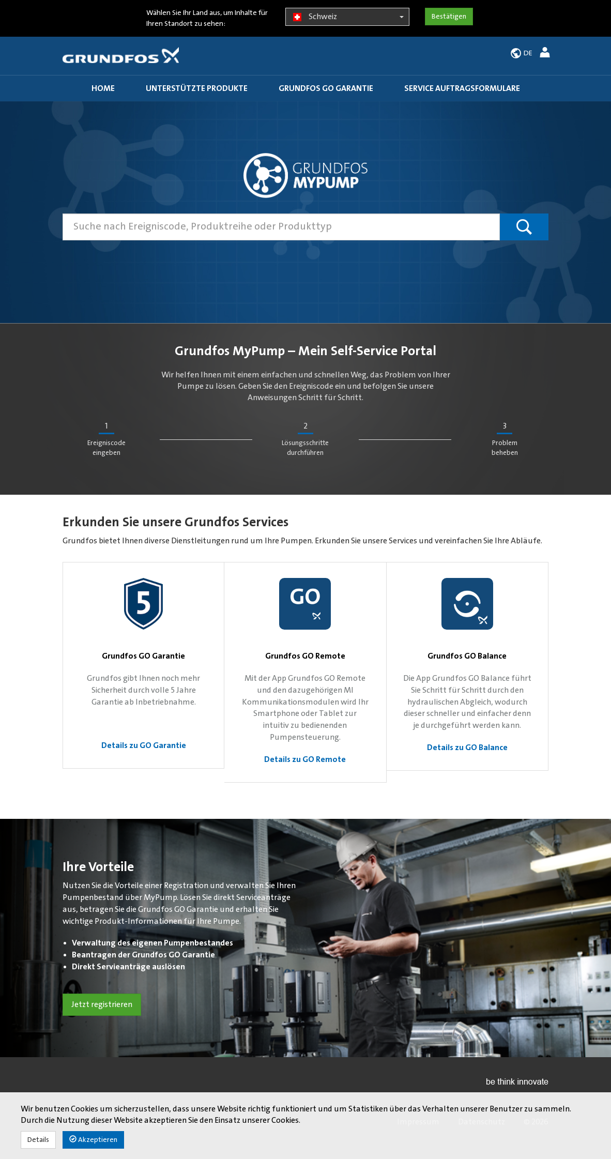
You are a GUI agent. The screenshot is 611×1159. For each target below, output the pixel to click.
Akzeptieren (93, 1139)
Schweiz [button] (347, 17)
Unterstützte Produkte (197, 88)
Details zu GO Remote (305, 759)
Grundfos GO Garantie (326, 88)
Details (38, 1140)
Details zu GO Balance (467, 747)
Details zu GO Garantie (143, 745)
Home (103, 88)
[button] (546, 54)
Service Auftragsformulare (462, 88)
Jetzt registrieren (101, 1004)
